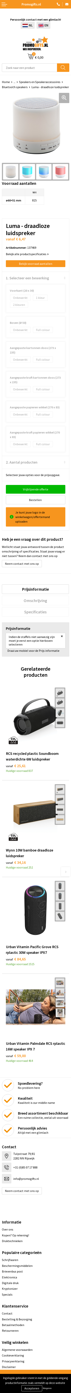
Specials (7, 1294)
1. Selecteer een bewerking (27, 278)
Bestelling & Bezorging (17, 1319)
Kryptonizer (10, 1288)
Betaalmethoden (13, 1325)
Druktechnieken (12, 1241)
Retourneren (10, 1330)
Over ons (7, 1229)
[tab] (35, 589)
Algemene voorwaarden (17, 1350)
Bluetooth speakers (15, 87)
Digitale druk (10, 1283)
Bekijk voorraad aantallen (35, 264)
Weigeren (47, 1388)
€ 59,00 (16, 1055)
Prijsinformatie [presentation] (35, 589)
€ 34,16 (16, 862)
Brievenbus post (12, 1271)
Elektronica (9, 1277)
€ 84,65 (16, 959)
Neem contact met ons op (22, 564)
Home (6, 82)
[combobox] (29, 67)
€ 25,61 (16, 765)
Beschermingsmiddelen (17, 1266)
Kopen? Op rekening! (15, 1235)
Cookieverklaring (13, 1355)
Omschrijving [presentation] (35, 600)
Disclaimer (9, 1367)
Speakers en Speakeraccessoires (39, 82)
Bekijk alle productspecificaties (27, 254)
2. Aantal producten (21, 462)
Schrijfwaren (10, 1260)
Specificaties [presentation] (35, 612)
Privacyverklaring (13, 1361)
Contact (7, 1313)
